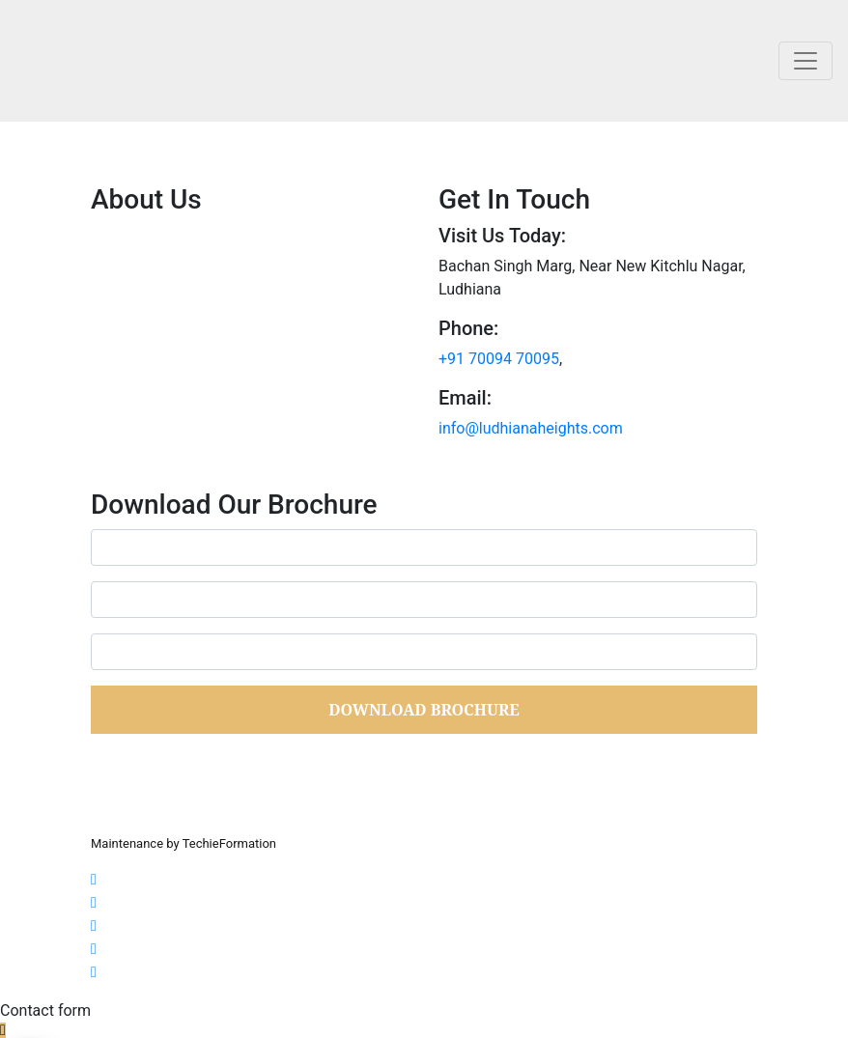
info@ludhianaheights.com (530, 428)
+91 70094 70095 (498, 359)
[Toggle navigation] (805, 61)
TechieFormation (229, 843)
